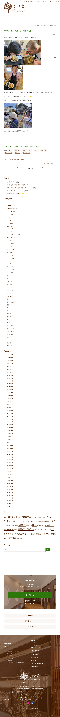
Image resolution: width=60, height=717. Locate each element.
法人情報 (36, 645)
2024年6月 (10, 419)
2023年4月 (10, 460)
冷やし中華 (10, 290)
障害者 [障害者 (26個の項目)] (22, 538)
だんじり (22, 146)
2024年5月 (10, 422)
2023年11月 (10, 439)
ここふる (9, 246)
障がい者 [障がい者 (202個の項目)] (48, 533)
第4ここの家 (9, 655)
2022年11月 (10, 474)
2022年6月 (10, 489)
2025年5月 (10, 387)
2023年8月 (10, 448)
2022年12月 (10, 471)
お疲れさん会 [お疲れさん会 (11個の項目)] (42, 517)
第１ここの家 (8, 153)
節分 (8, 337)
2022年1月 (10, 501)
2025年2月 (10, 395)
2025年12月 (10, 366)
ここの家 (17, 150)
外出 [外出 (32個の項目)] (40, 526)
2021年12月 (10, 503)
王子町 (36, 150)
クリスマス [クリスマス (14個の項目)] (20, 521)
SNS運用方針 (34, 666)
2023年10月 (10, 442)
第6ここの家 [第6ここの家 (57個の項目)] (17, 534)
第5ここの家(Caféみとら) (12, 658)
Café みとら (10, 205)
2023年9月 (10, 445)
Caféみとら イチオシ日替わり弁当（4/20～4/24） (20, 185)
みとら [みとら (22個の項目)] (11, 521)
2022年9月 (10, 480)
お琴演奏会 (10, 223)
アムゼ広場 (10, 214)
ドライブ (9, 261)
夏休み (9, 299)
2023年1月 (10, 468)
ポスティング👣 (49, 163)
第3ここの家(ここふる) (12, 653)
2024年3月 (10, 427)
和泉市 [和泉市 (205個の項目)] (22, 525)
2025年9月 (10, 375)
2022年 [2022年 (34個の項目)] (9, 517)
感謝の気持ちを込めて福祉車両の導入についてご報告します (23, 188)
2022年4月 (10, 495)
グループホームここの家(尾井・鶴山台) (15, 662)
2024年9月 (10, 410)
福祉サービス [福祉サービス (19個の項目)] (47, 529)
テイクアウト (28, 146)
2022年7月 (10, 486)
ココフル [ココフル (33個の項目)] (29, 521)
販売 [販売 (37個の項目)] (37, 534)
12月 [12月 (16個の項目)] (5, 517)
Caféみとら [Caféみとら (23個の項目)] (36, 517)
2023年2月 (10, 466)
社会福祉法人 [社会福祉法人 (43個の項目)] (39, 530)
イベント (9, 217)
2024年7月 (10, 416)
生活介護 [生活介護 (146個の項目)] (29, 529)
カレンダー (10, 231)
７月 (8, 202)
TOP (29, 25)
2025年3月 (10, 392)
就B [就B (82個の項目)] (46, 525)
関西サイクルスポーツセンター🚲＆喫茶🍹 (18, 190)
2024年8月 (10, 413)
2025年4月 (10, 389)
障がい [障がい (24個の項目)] (41, 534)
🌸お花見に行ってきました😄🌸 (15, 193)
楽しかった (10, 310)
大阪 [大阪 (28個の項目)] (43, 525)
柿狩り (9, 305)
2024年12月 (10, 401)
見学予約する (30, 595)
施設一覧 (6, 646)
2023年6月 (10, 454)
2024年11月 (10, 404)
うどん (10, 146)
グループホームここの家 (13, 234)
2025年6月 (10, 384)
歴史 (35, 642)
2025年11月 (10, 369)
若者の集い (10, 340)
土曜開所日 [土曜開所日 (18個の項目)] (29, 525)
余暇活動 (9, 281)
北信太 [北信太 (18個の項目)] (16, 525)
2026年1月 (10, 363)
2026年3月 (10, 357)
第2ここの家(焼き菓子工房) (13, 651)
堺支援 (9, 293)
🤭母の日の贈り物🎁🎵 (13, 182)
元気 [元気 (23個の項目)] (13, 525)
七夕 (8, 278)
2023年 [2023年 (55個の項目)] (14, 517)
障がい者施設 (26, 153)
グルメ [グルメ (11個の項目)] (24, 521)
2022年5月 (10, 492)
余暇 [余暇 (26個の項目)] (42, 521)
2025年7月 (10, 381)
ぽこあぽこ (10, 272)
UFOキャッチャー (12, 208)
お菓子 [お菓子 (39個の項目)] (47, 517)
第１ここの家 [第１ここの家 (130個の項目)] (28, 534)
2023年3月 (10, 463)
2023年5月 (10, 457)
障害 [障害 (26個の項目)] (18, 538)
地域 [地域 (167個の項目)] (34, 525)
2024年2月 (10, 430)
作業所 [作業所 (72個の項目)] (52, 521)
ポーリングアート (12, 270)
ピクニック (10, 267)
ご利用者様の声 (35, 651)
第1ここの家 (35, 146)
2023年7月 (10, 451)
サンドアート (10, 249)
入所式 (9, 287)
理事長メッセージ (30, 621)
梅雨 (8, 308)
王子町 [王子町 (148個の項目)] (21, 529)
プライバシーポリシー (37, 663)
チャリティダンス (12, 255)
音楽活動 (9, 345)
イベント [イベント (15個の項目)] (15, 521)
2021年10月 (10, 506)
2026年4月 (10, 354)
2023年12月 (10, 436)
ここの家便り (16, 146)
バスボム (9, 264)
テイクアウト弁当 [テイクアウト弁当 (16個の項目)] (36, 521)
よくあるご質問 (35, 654)
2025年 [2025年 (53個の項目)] (26, 517)
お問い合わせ (34, 657)
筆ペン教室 (10, 334)
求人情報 (33, 660)
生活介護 (43, 150)
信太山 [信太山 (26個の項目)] (9, 525)
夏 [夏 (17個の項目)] (37, 525)
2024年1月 (10, 433)
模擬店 (9, 313)
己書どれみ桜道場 (12, 302)
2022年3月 (10, 498)
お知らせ (9, 226)
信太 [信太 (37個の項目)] (5, 526)
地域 (30, 150)
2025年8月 (10, 378)
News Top (30, 168)
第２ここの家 (10, 328)
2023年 (10, 150)
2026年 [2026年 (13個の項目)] (30, 517)
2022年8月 (10, 483)
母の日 (9, 316)
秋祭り (9, 322)
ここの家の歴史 (30, 626)
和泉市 (24, 150)
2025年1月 (10, 398)
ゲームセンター (11, 237)
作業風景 (9, 284)
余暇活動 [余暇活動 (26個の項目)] (46, 521)
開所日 (9, 343)
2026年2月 (10, 360)
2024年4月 (10, 425)
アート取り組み (11, 211)
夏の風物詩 (10, 296)
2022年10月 (10, 477)
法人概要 (30, 615)
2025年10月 (10, 372)
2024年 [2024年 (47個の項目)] (20, 517)
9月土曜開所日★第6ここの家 (15, 159)
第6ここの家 (10, 331)
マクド (9, 275)
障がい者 (17, 153)
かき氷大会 (10, 229)
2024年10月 (10, 407)
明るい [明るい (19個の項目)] (16, 529)
